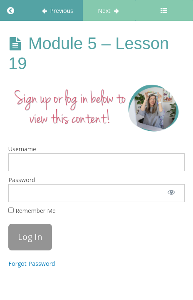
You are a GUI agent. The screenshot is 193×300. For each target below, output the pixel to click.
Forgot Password (31, 264)
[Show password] (171, 193)
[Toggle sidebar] (164, 10)
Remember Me (32, 211)
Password (21, 180)
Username (22, 149)
